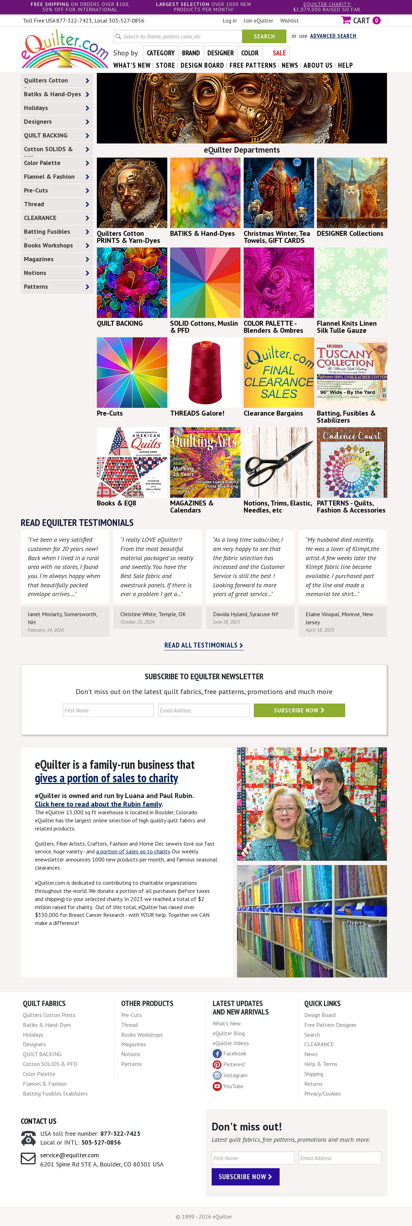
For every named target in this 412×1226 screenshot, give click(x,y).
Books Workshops (56, 245)
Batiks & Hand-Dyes (56, 94)
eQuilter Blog (229, 1033)
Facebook (229, 1053)
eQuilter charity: (327, 4)
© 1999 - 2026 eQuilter (204, 1216)
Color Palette (56, 163)
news (290, 65)
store (165, 65)
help (345, 65)
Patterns (56, 286)
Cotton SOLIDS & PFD (56, 150)
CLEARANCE (56, 218)
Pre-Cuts (56, 190)
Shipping (313, 1073)
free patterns (253, 65)
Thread (56, 204)
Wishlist (289, 20)
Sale (279, 52)
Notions (56, 273)
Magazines (56, 259)
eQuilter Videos (231, 1043)
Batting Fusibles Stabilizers (56, 233)
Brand (191, 52)
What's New (227, 1023)
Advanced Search (333, 35)
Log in (230, 20)
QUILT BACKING (56, 135)
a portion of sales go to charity (133, 851)
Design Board (320, 1014)
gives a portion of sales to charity (106, 777)
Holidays (56, 108)
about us (318, 65)
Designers (56, 121)
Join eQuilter (258, 20)
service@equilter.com (69, 1155)
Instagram (230, 1075)
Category (161, 52)
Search (264, 36)
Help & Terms (320, 1063)
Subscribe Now (299, 710)
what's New (132, 65)
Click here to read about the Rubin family (98, 804)
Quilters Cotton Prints (56, 81)
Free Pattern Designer (330, 1024)
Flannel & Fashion (56, 176)
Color (249, 52)
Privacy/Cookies (322, 1093)
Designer (220, 52)
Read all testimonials (204, 645)
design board (202, 65)
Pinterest (229, 1064)
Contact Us (38, 1121)
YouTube (228, 1086)
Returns (313, 1083)
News (311, 1054)
